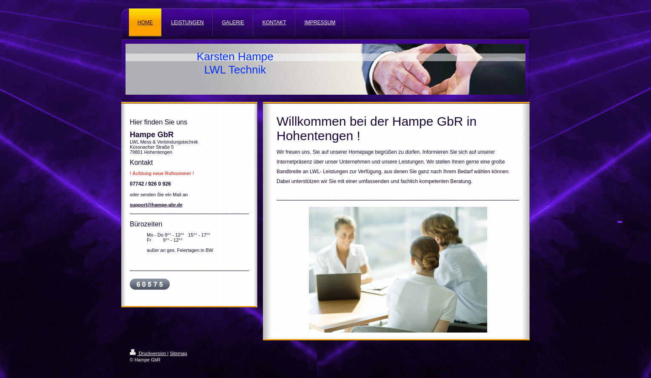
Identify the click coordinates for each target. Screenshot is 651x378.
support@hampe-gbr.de (156, 204)
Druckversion (148, 353)
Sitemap (178, 353)
